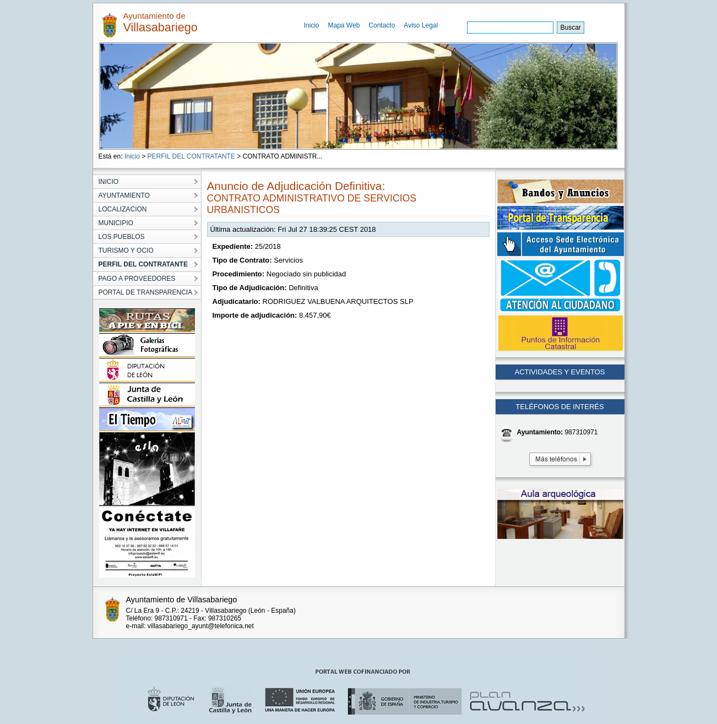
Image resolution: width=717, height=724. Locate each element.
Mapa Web (344, 25)
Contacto (381, 25)
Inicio (311, 25)
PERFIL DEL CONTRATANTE (191, 156)
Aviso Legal (421, 25)
